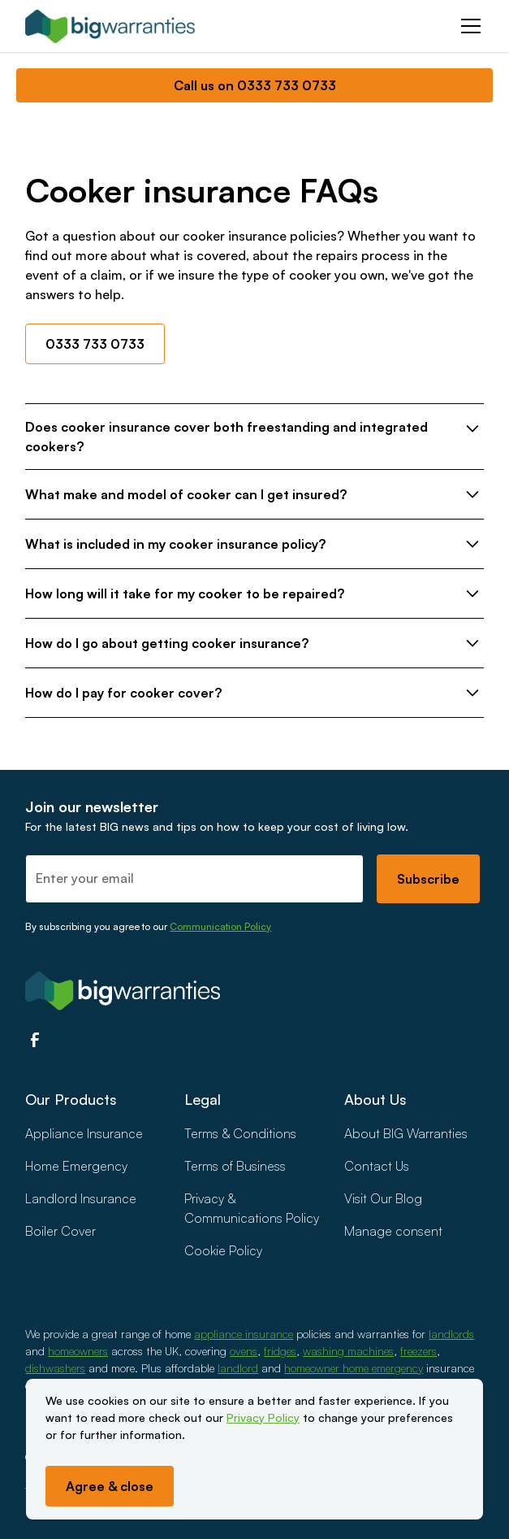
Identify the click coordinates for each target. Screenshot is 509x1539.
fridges (280, 1351)
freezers (418, 1351)
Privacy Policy (263, 1417)
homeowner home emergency (353, 1368)
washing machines (348, 1351)
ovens (243, 1351)
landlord (238, 1368)
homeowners (78, 1351)
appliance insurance (243, 1334)
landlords (451, 1334)
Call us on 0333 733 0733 (255, 85)
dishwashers (55, 1368)
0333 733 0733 (95, 344)
